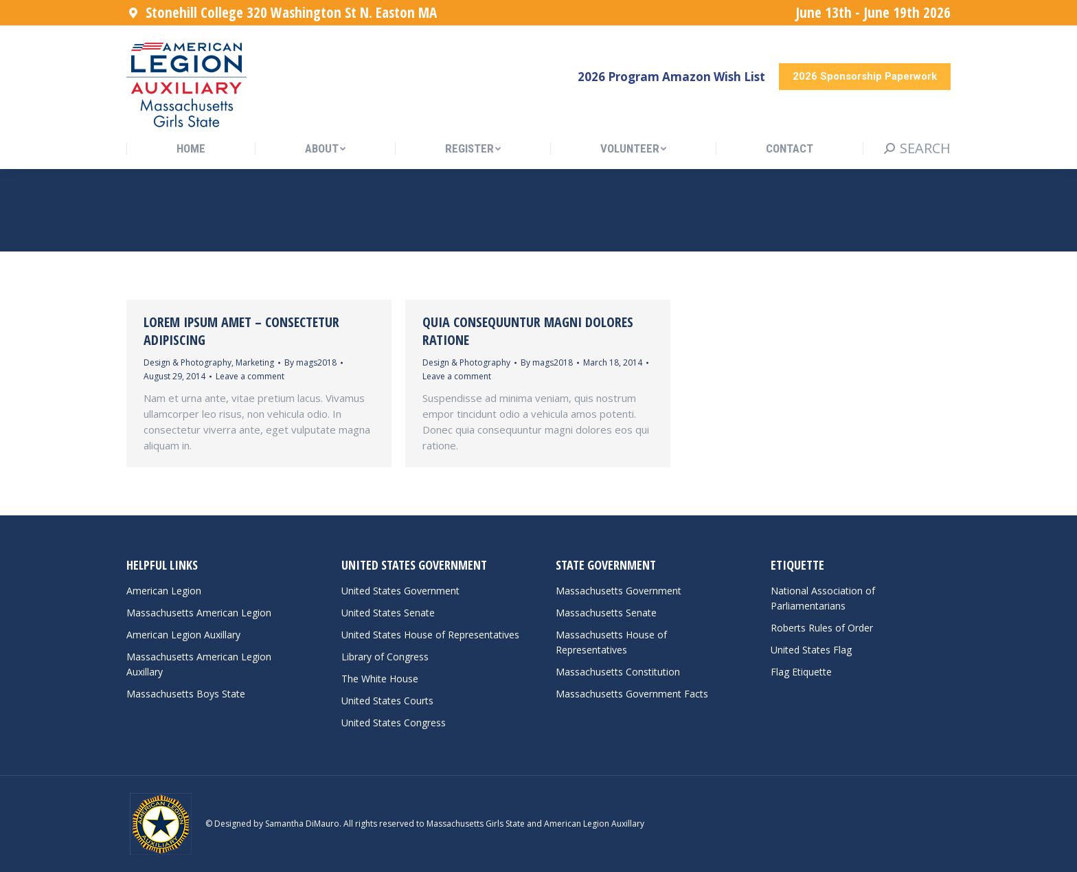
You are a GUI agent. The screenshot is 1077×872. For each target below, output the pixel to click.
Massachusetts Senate (606, 612)
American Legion (163, 590)
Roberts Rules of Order (822, 627)
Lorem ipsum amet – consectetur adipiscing (241, 331)
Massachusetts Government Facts (632, 693)
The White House (379, 678)
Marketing (255, 362)
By (310, 362)
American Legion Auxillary (183, 634)
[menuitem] (191, 149)
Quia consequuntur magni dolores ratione (527, 331)
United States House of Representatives (430, 634)
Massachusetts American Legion (198, 612)
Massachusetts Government (618, 590)
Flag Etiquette (801, 671)
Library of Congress (385, 656)
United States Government (400, 590)
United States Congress (393, 722)
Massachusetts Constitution (618, 671)
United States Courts (387, 700)
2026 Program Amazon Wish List (671, 76)
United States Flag (811, 649)
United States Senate (388, 612)
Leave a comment (250, 376)
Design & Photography (187, 362)
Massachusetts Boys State (185, 693)
